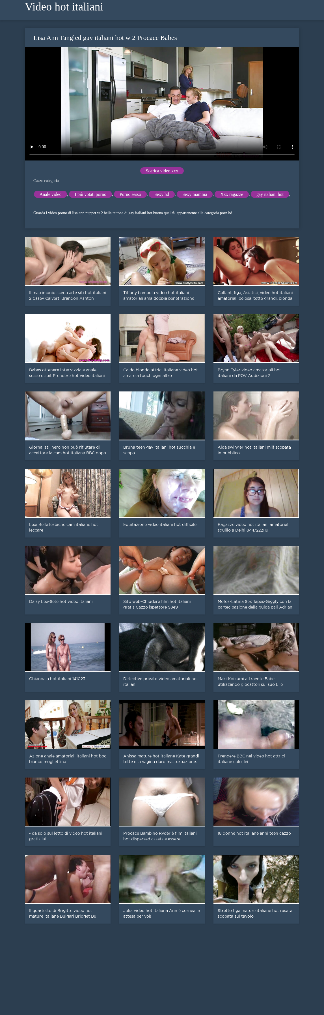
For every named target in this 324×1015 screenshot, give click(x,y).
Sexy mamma (194, 194)
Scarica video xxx (162, 170)
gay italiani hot (270, 194)
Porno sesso (130, 194)
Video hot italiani (64, 6)
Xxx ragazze (231, 194)
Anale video (51, 194)
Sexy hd (161, 194)
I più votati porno (90, 194)
